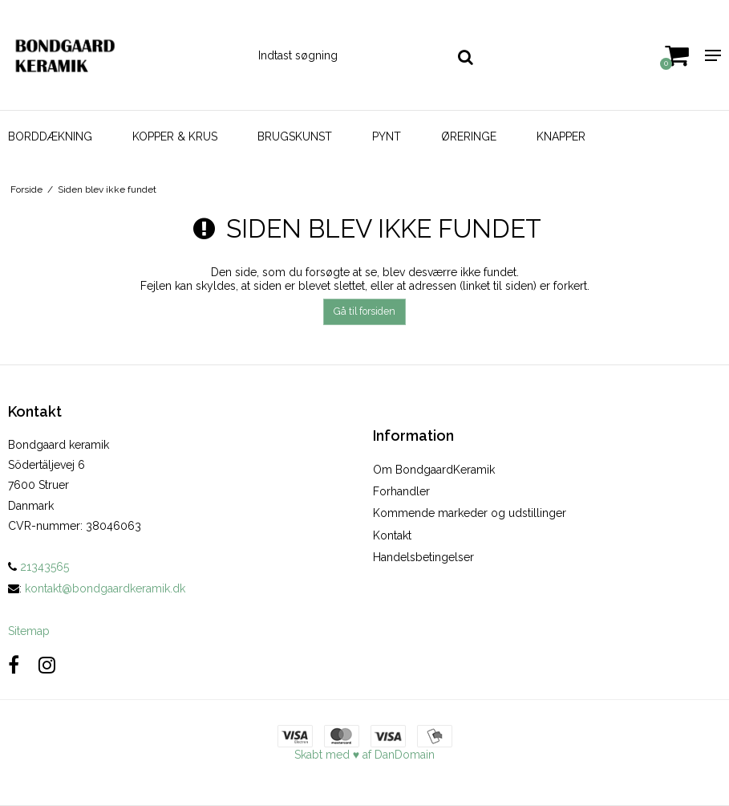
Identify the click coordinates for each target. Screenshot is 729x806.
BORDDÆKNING (50, 136)
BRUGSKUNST (294, 136)
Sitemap (29, 631)
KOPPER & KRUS (174, 136)
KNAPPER (561, 136)
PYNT (386, 136)
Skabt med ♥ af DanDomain (364, 754)
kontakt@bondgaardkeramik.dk (105, 588)
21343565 (38, 566)
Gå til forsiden (364, 311)
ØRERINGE (468, 136)
